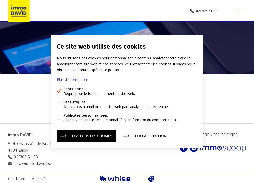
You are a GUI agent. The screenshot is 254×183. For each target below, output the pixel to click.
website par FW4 (151, 179)
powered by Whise (121, 178)
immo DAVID (20, 135)
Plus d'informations (73, 79)
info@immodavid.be (32, 163)
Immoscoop (223, 148)
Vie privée (39, 178)
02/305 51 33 (206, 10)
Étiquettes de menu (238, 11)
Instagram (194, 148)
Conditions (17, 178)
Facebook (184, 148)
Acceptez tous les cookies (86, 135)
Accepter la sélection (145, 135)
